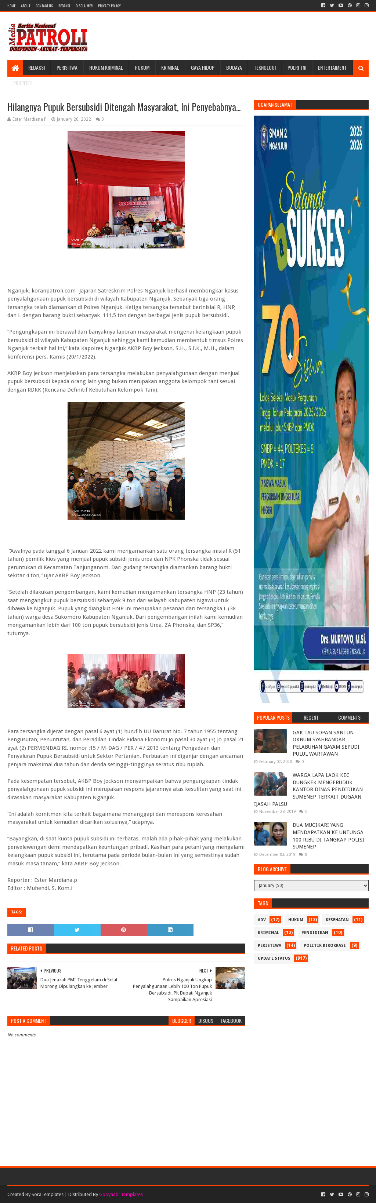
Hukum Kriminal (106, 67)
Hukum (142, 67)
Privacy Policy (109, 5)
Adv (262, 919)
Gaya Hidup (202, 67)
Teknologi (265, 67)
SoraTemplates (48, 1194)
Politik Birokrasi (325, 945)
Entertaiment (332, 67)
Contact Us (44, 5)
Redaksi (64, 5)
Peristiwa (67, 67)
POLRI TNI (297, 67)
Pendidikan (314, 932)
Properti (22, 83)
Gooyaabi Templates (121, 1194)
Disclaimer (84, 5)
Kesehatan (337, 919)
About (25, 5)
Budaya (234, 67)
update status (274, 958)
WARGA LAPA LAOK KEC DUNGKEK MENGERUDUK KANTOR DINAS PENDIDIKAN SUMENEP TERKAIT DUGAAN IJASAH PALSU (308, 789)
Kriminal (170, 67)
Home (11, 5)
